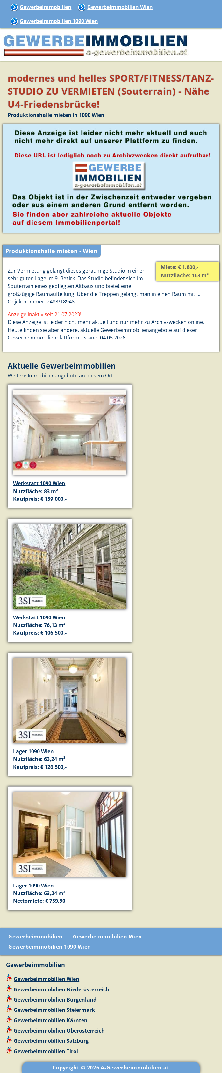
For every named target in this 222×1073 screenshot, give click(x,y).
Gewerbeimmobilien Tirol (46, 1051)
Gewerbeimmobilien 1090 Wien (59, 21)
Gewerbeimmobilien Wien (120, 7)
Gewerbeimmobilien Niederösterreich (61, 989)
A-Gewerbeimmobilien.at (135, 1067)
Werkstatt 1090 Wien (39, 483)
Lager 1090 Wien (33, 751)
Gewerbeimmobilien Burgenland (55, 999)
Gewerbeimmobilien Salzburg (51, 1040)
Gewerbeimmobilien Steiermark (54, 1009)
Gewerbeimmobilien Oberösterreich (59, 1030)
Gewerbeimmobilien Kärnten (51, 1020)
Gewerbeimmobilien (45, 7)
